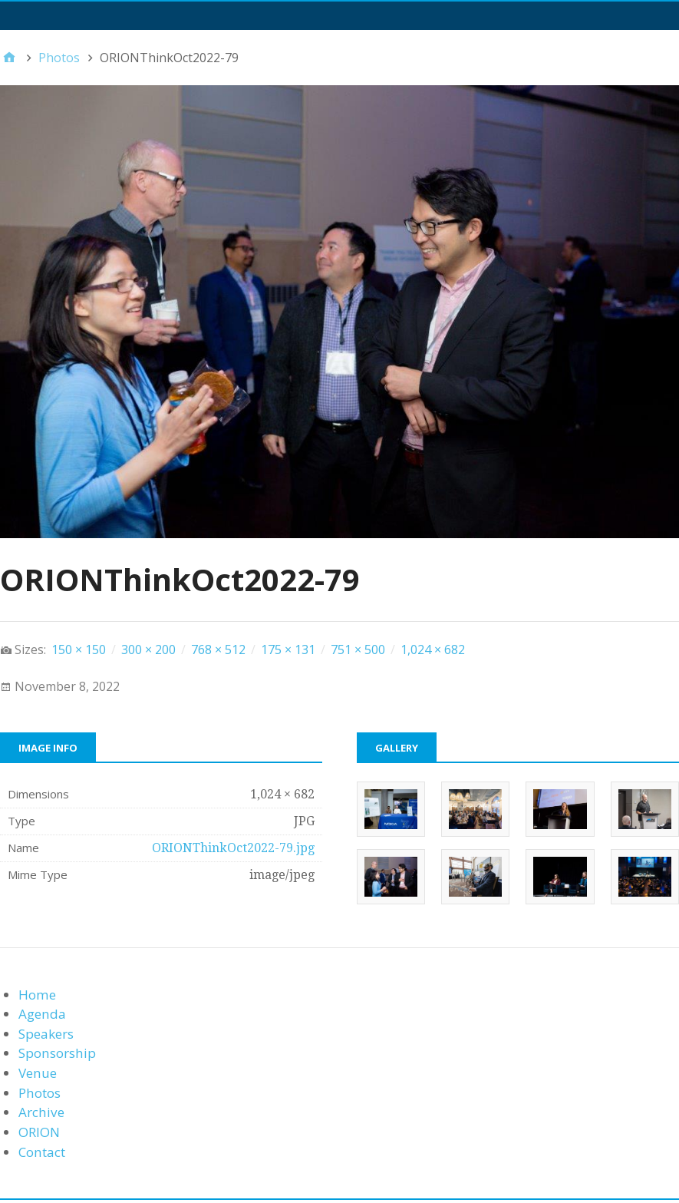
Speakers (46, 1034)
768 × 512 (218, 649)
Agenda (42, 1014)
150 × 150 (78, 649)
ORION (39, 1132)
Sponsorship (57, 1053)
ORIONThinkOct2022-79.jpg (233, 848)
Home (37, 994)
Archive (41, 1112)
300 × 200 (148, 649)
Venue (37, 1073)
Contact (41, 1152)
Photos (39, 1093)
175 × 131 (288, 649)
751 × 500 (358, 649)
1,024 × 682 (432, 649)
